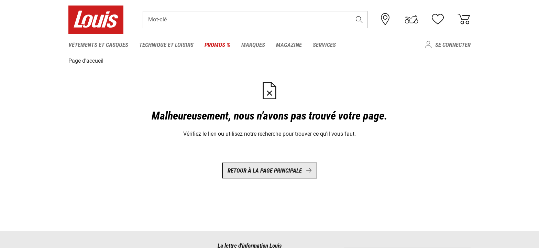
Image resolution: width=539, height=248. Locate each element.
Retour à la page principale (270, 170)
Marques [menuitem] (253, 44)
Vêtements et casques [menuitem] (98, 44)
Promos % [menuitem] (217, 44)
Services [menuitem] (324, 44)
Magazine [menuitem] (289, 44)
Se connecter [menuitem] (453, 44)
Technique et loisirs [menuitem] (166, 44)
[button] (359, 19)
